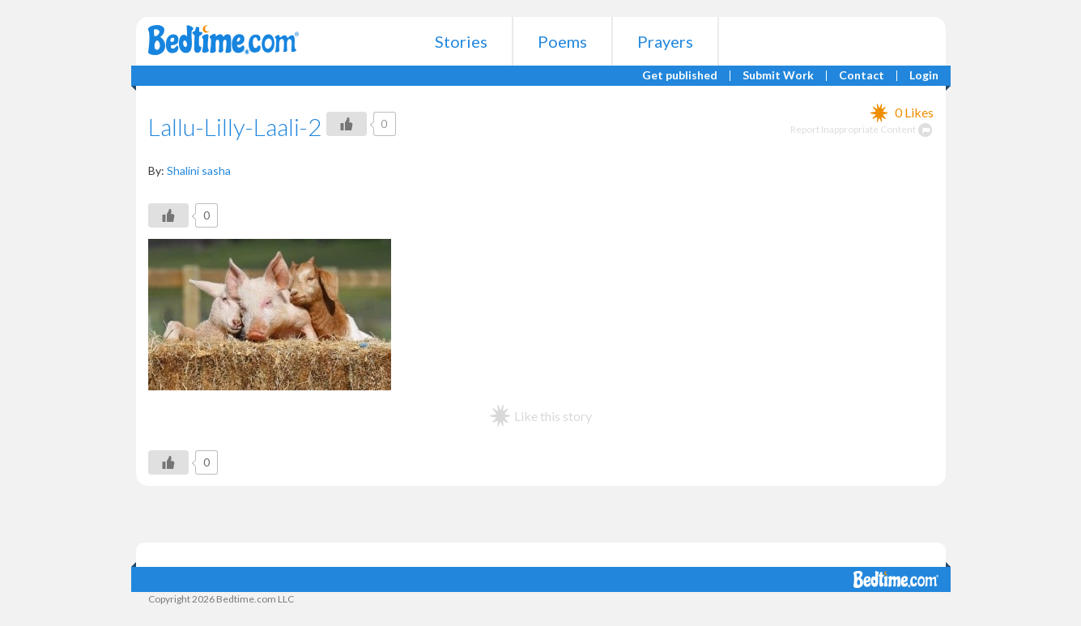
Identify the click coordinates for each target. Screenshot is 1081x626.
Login (923, 75)
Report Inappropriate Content (862, 129)
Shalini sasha (199, 170)
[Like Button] (346, 124)
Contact (861, 75)
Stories (461, 41)
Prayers (665, 41)
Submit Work (778, 75)
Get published (679, 75)
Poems (562, 41)
